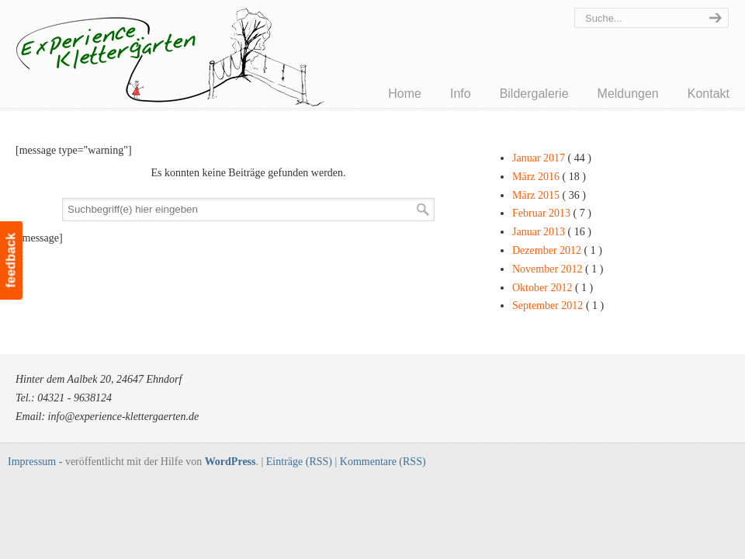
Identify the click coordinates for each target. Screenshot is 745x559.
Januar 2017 (551, 158)
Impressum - (36, 461)
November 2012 (557, 269)
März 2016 (549, 176)
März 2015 (549, 195)
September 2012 (558, 305)
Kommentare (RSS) (383, 461)
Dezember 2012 (557, 250)
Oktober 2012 (552, 287)
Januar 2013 (551, 232)
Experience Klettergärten (210, 67)
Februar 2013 (551, 213)
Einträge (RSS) (299, 461)
